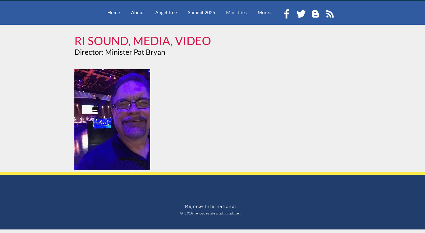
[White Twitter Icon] (301, 14)
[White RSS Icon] (330, 14)
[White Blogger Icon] (315, 14)
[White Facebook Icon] (286, 14)
